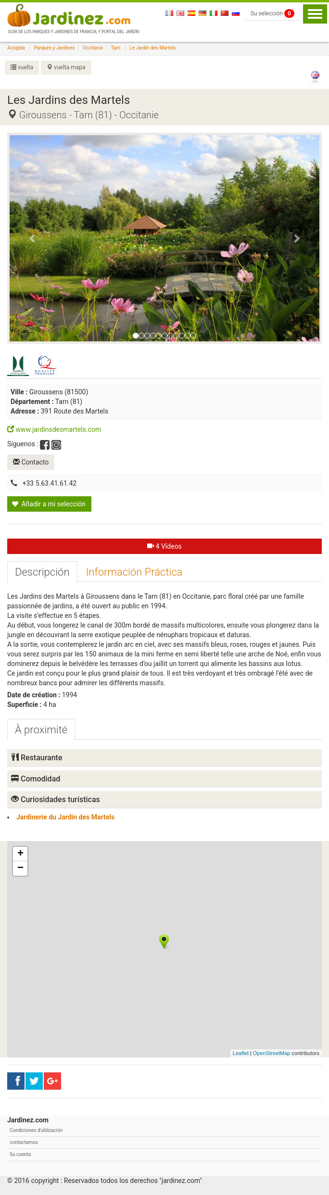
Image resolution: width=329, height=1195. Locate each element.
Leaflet (241, 1053)
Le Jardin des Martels (152, 47)
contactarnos (24, 1142)
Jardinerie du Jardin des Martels (65, 817)
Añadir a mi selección (49, 504)
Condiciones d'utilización (36, 1130)
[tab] (42, 572)
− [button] (20, 868)
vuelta (22, 67)
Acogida (16, 47)
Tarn (115, 47)
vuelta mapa (66, 67)
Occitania (93, 47)
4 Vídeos (164, 546)
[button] (33, 238)
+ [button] (20, 854)
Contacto (31, 462)
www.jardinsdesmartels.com (54, 429)
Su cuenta (20, 1154)
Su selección (272, 13)
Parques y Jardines (54, 47)
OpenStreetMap (272, 1053)
